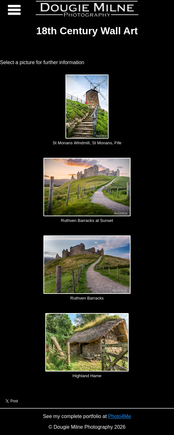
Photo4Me (119, 416)
